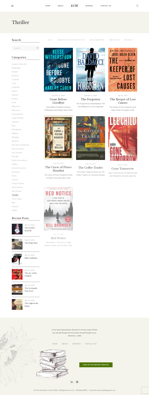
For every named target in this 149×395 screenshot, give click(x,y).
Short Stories (17, 187)
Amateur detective (71, 40)
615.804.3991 (81, 390)
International (17, 114)
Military (15, 133)
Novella (15, 156)
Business (15, 76)
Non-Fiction (17, 153)
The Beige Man (31, 243)
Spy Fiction (16, 191)
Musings (15, 137)
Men (14, 126)
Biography (97, 40)
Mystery (15, 141)
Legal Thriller (18, 118)
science (15, 180)
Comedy (15, 79)
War (13, 203)
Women (15, 207)
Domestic (16, 87)
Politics (15, 164)
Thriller (15, 195)
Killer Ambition (31, 258)
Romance (16, 172)
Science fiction (18, 183)
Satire (14, 176)
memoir (15, 122)
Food (14, 103)
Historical (16, 106)
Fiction (15, 99)
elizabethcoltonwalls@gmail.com (102, 390)
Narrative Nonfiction (20, 145)
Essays (14, 91)
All (50, 40)
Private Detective (19, 168)
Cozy (14, 83)
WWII (14, 210)
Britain (114, 40)
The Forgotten (90, 100)
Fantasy (15, 95)
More (128, 40)
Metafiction (16, 129)
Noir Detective (18, 149)
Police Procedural (19, 160)
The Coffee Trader (90, 175)
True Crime (17, 199)
